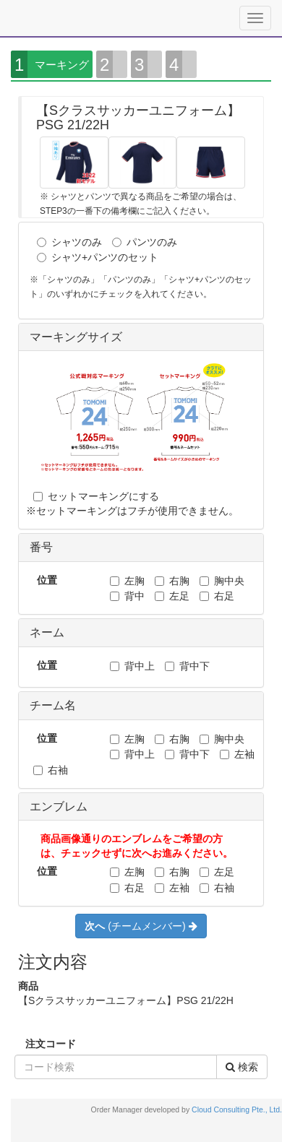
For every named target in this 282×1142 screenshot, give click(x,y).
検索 (242, 1067)
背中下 (187, 666)
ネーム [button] (47, 632)
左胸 (127, 581)
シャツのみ (69, 242)
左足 (172, 596)
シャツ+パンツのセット (97, 257)
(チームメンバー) (141, 926)
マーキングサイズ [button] (76, 337)
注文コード (50, 1044)
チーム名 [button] (53, 705)
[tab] (141, 338)
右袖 (50, 770)
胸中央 (222, 581)
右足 (217, 596)
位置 (47, 580)
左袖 (237, 754)
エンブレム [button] (58, 806)
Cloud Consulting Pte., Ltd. (237, 1109)
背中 (127, 596)
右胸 (172, 581)
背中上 (132, 666)
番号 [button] (41, 547)
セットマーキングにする (96, 496)
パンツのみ (144, 242)
